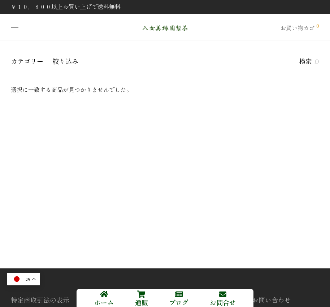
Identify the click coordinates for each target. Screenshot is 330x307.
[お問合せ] (222, 294)
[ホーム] (104, 294)
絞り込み (65, 61)
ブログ (178, 302)
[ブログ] (178, 294)
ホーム (104, 302)
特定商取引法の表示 (40, 299)
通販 (141, 302)
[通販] (141, 294)
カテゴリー (27, 61)
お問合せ (223, 302)
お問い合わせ (271, 299)
